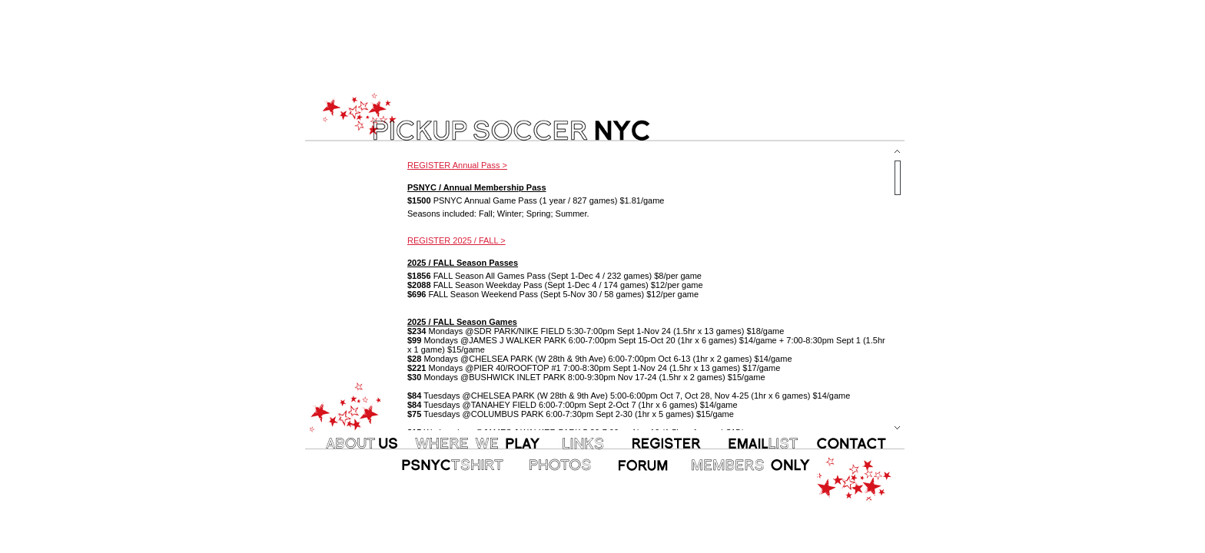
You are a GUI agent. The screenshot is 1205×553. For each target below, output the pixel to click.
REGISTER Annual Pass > (457, 165)
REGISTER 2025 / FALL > (456, 240)
